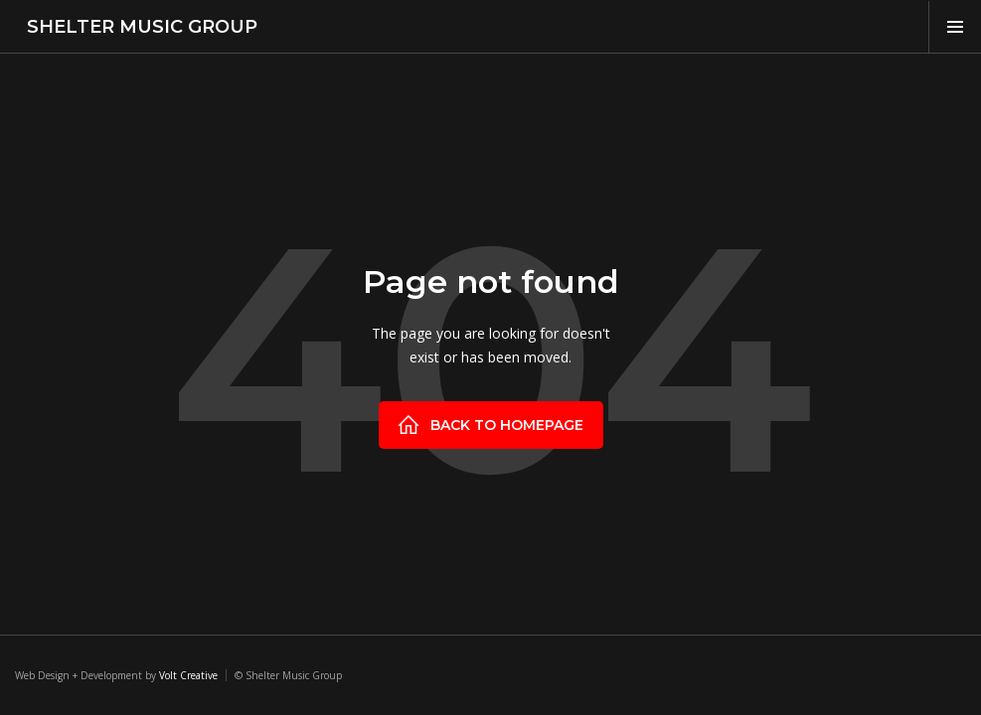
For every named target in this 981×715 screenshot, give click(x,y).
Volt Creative (188, 675)
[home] (136, 27)
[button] (954, 27)
